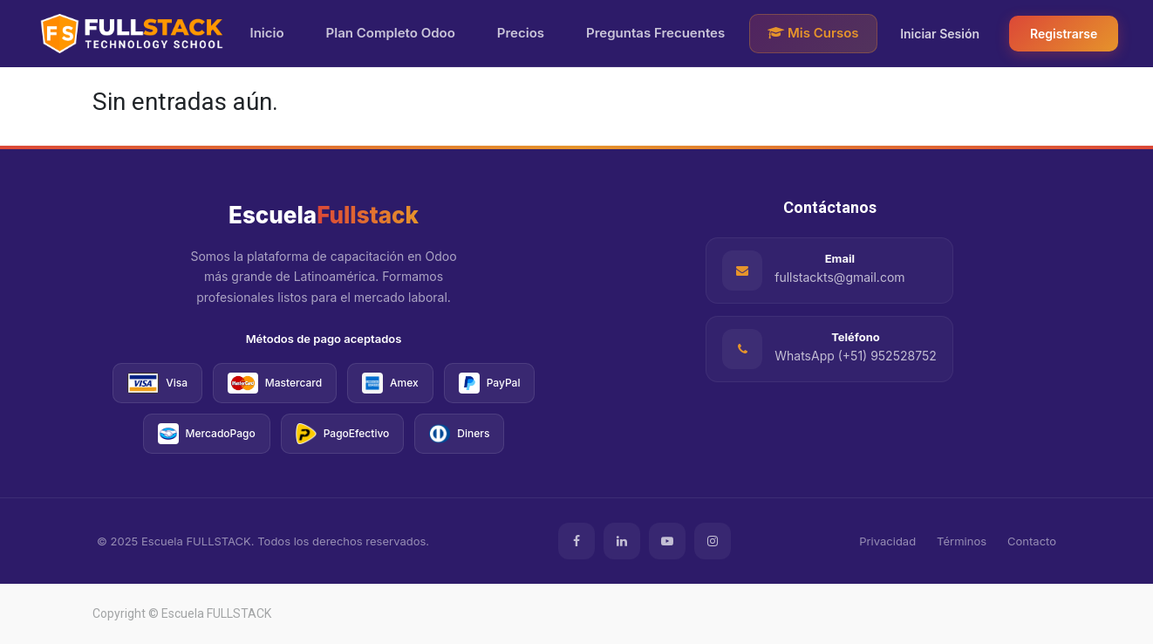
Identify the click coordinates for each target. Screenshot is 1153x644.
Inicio (267, 32)
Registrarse (1063, 33)
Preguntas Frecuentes (655, 32)
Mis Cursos (813, 32)
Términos (961, 541)
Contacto (1031, 541)
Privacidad (887, 541)
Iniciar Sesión (939, 33)
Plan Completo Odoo (390, 32)
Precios (520, 32)
